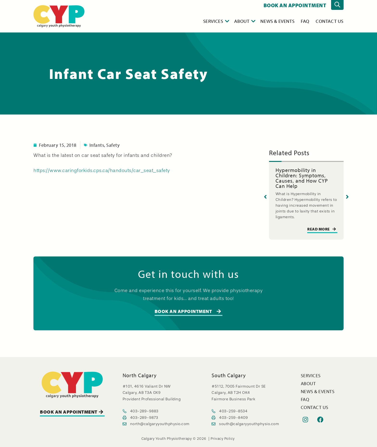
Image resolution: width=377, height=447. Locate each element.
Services (216, 21)
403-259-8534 (233, 411)
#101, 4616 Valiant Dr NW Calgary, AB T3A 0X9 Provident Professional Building (152, 392)
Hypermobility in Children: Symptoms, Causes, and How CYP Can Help (302, 178)
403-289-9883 (144, 411)
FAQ (305, 21)
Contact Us (330, 21)
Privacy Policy (223, 439)
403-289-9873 (144, 417)
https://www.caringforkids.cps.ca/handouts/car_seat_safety (101, 170)
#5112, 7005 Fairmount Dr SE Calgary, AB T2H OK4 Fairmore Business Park (239, 392)
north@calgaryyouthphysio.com (159, 424)
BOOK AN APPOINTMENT (295, 5)
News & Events (277, 21)
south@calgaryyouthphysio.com (249, 424)
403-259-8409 (233, 417)
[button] (265, 197)
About (245, 21)
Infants (96, 145)
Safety (112, 145)
